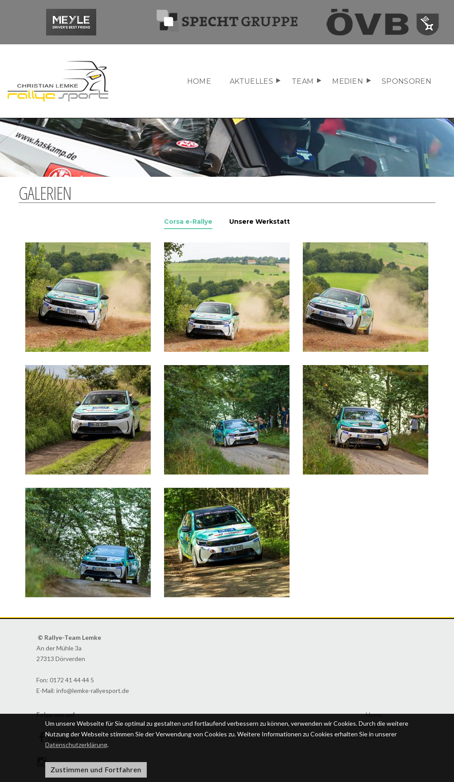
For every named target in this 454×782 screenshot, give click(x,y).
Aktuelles (251, 81)
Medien (347, 81)
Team (302, 81)
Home (199, 81)
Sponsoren (406, 81)
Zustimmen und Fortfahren (96, 769)
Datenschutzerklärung (76, 744)
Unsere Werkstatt (259, 222)
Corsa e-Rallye (188, 222)
